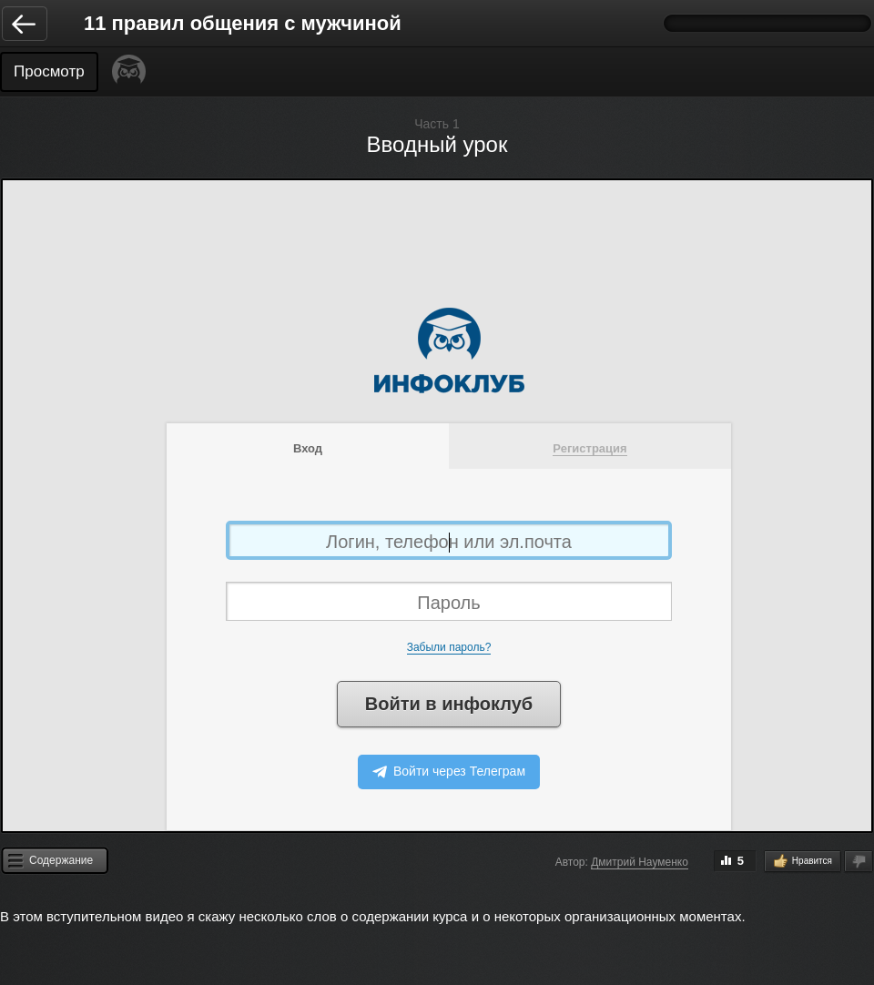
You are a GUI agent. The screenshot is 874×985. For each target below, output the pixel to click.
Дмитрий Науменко (639, 862)
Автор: (571, 862)
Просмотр (49, 71)
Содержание (61, 860)
